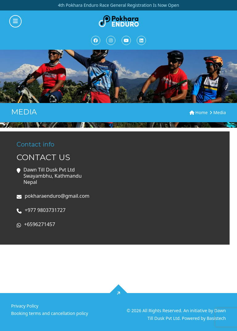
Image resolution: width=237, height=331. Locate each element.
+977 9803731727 (45, 210)
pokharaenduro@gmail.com (57, 196)
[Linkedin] (141, 40)
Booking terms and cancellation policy (49, 313)
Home (198, 112)
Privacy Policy (24, 306)
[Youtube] (126, 40)
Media (219, 112)
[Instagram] (110, 40)
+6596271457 (39, 224)
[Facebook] (95, 40)
